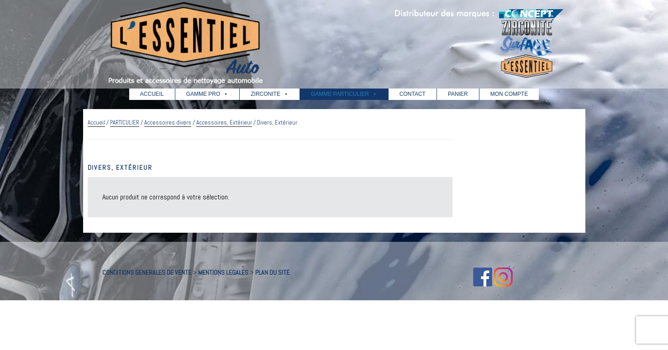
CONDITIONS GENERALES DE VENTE (146, 272)
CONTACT (413, 94)
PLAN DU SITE (272, 272)
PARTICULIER (124, 122)
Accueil (96, 122)
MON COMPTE (509, 94)
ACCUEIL (152, 94)
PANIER (458, 94)
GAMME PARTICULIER (344, 94)
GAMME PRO (207, 94)
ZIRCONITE (270, 94)
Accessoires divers (167, 122)
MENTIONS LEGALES (223, 272)
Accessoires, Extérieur (224, 122)
